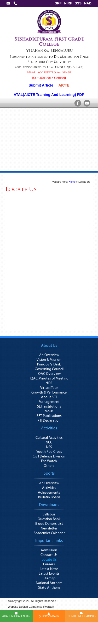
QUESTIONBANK (49, 615)
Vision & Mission (49, 360)
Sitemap (49, 578)
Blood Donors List (49, 524)
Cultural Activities (49, 438)
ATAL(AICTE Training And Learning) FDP (49, 95)
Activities (49, 428)
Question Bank (49, 519)
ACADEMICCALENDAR (16, 615)
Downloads (49, 504)
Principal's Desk (49, 364)
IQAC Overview (49, 374)
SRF (58, 3)
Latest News (49, 569)
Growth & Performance (49, 392)
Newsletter (49, 528)
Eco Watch (49, 461)
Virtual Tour (49, 388)
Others (49, 466)
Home (72, 181)
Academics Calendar (49, 533)
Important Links (49, 540)
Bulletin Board (49, 497)
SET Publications (49, 416)
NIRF (68, 3)
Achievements (49, 492)
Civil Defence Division (49, 456)
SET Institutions (49, 406)
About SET (49, 397)
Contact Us (49, 555)
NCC (49, 442)
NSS (49, 447)
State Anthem (49, 588)
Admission (49, 550)
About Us (49, 345)
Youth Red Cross (49, 452)
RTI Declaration (49, 420)
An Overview (49, 355)
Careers (49, 564)
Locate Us (84, 181)
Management (49, 402)
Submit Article (40, 85)
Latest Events (49, 574)
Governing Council (49, 369)
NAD (87, 3)
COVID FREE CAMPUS (82, 615)
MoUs (49, 411)
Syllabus (49, 514)
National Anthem (49, 583)
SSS (78, 3)
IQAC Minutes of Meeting (49, 378)
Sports (49, 473)
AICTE (64, 85)
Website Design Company (24, 606)
